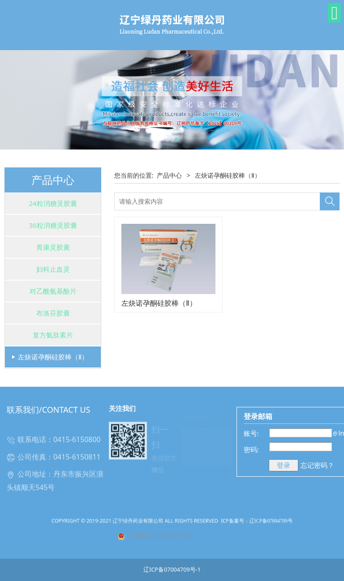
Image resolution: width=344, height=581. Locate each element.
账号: (251, 433)
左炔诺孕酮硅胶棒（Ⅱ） (53, 356)
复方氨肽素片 (53, 334)
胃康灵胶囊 (53, 247)
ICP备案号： (210, 527)
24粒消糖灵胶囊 (53, 203)
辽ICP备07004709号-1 (172, 569)
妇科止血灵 (53, 269)
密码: (251, 449)
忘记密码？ (317, 465)
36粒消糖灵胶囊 (53, 225)
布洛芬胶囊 (53, 312)
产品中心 (169, 175)
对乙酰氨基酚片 (53, 290)
